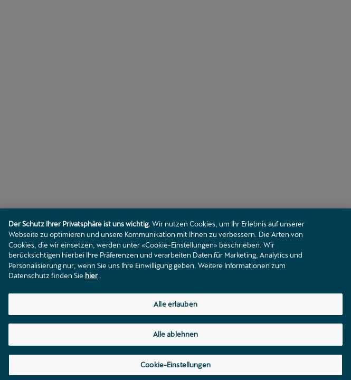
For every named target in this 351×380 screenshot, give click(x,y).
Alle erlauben (175, 306)
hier (91, 277)
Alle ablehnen (175, 336)
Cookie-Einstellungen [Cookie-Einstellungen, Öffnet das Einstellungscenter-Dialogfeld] (175, 367)
